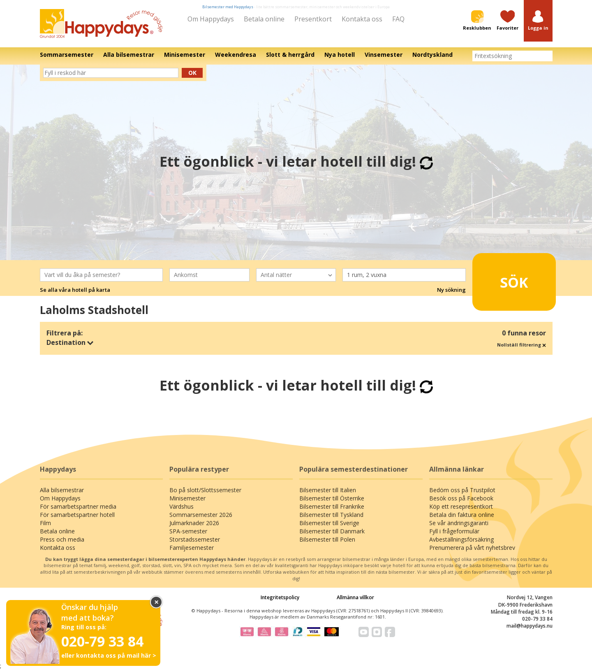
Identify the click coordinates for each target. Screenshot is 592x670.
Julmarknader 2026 (194, 523)
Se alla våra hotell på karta (75, 289)
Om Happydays (210, 18)
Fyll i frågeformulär (454, 531)
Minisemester (187, 498)
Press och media (62, 539)
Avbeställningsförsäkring (461, 539)
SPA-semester (188, 531)
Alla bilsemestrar (62, 490)
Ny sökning (451, 289)
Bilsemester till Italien (327, 490)
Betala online (264, 18)
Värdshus (181, 506)
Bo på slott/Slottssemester (205, 490)
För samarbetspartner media (78, 506)
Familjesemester (191, 547)
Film (45, 523)
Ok (192, 73)
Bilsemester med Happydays (227, 6)
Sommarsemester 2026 (200, 515)
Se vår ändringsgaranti (458, 523)
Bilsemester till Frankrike (331, 506)
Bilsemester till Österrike (331, 498)
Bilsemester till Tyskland (331, 515)
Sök (501, 278)
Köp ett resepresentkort (461, 506)
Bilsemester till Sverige (329, 523)
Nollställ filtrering (521, 345)
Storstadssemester (194, 539)
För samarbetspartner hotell (77, 515)
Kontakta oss (362, 18)
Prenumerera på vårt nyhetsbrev (472, 547)
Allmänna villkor (355, 597)
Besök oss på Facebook (461, 498)
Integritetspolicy (280, 597)
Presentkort (313, 18)
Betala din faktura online (461, 515)
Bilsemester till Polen (327, 539)
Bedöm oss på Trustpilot (462, 490)
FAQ (398, 18)
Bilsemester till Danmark (332, 531)
